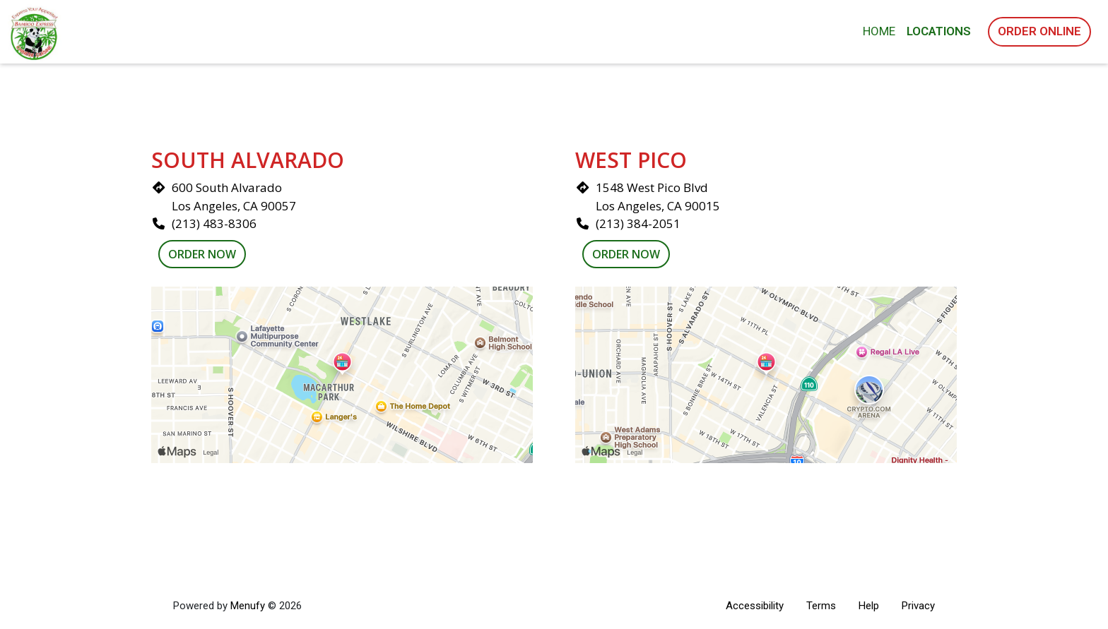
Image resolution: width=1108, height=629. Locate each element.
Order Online (1039, 31)
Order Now (202, 254)
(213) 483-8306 (214, 223)
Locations (939, 31)
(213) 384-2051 (638, 223)
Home (879, 31)
